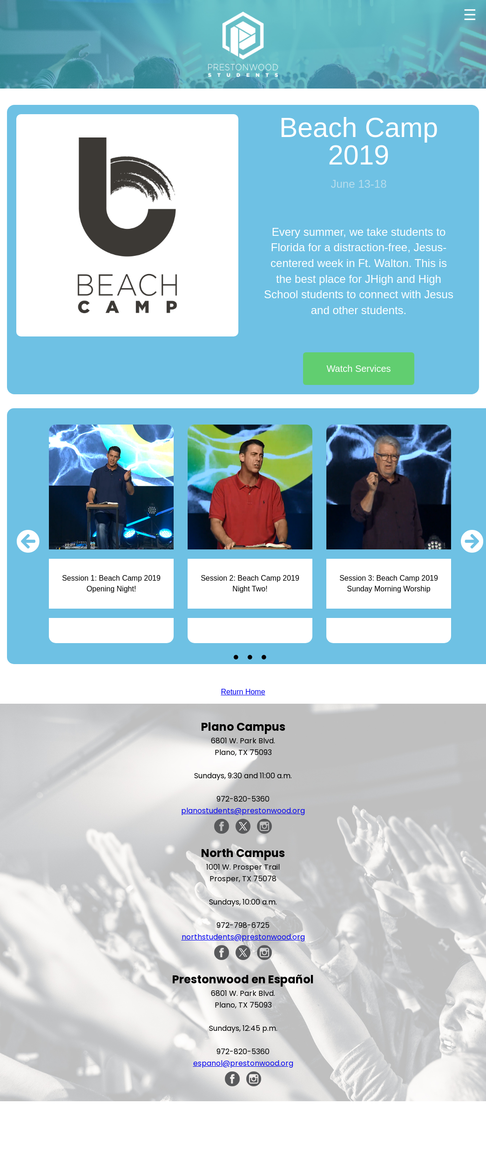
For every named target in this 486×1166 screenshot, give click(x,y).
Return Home (243, 692)
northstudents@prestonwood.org (243, 937)
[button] (28, 541)
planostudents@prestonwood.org (243, 810)
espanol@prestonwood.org (243, 1063)
